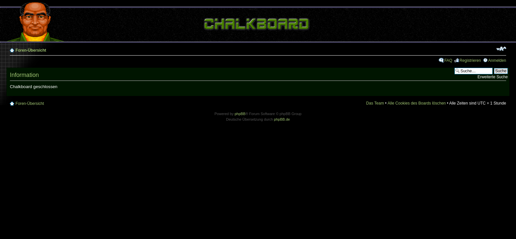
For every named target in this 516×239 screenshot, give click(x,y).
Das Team (375, 103)
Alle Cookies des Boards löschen (417, 103)
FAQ (448, 60)
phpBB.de (282, 119)
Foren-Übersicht (30, 50)
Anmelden (497, 60)
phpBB (240, 114)
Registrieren (470, 60)
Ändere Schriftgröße (501, 49)
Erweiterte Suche (492, 77)
